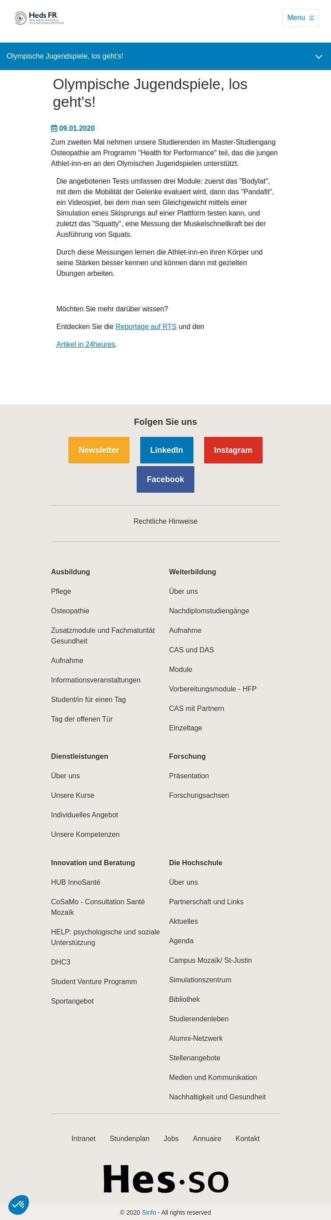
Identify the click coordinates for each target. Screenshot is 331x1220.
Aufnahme (67, 660)
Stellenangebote (195, 1058)
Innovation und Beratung (93, 863)
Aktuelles (183, 921)
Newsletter (99, 450)
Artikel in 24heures (85, 344)
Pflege (61, 591)
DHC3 (61, 962)
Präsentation (189, 776)
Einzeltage (185, 728)
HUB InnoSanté (75, 882)
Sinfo (149, 1212)
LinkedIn (166, 450)
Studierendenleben (199, 1019)
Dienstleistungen (79, 756)
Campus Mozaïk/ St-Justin (210, 960)
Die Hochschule (195, 863)
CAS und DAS (191, 650)
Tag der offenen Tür (82, 719)
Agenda (181, 941)
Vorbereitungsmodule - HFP (212, 689)
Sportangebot (72, 1001)
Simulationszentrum (200, 980)
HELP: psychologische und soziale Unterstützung (105, 937)
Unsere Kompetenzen (85, 834)
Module (180, 669)
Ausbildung (70, 572)
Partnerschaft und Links (206, 902)
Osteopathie (70, 611)
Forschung (187, 756)
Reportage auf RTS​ (146, 326)
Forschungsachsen (199, 795)
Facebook (165, 479)
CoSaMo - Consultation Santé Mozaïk (98, 907)
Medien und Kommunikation (213, 1077)
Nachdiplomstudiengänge (209, 611)
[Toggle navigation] (300, 18)
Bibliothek (184, 999)
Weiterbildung (192, 572)
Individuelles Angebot (84, 815)
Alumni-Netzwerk (196, 1038)
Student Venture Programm (94, 981)
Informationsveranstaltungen (96, 680)
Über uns (183, 591)
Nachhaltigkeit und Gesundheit (217, 1097)
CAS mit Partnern (196, 708)
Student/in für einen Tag (88, 699)
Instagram (233, 450)
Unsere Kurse (73, 795)
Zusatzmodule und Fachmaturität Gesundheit (103, 636)
